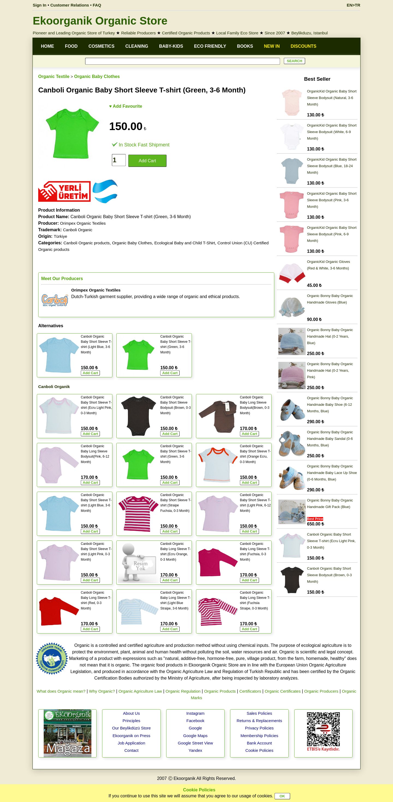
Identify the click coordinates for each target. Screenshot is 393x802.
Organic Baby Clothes (97, 76)
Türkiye (60, 236)
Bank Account (259, 743)
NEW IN (272, 46)
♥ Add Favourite (125, 106)
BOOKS (245, 46)
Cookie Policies (259, 750)
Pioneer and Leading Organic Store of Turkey (74, 33)
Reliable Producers (138, 33)
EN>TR (353, 5)
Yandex (195, 750)
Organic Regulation (182, 691)
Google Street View (195, 743)
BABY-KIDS (171, 46)
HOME (47, 46)
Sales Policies (259, 713)
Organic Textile (53, 76)
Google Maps (195, 735)
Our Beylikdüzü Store (131, 728)
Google (195, 728)
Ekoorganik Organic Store (100, 21)
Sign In (39, 5)
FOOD (71, 46)
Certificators (250, 691)
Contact (131, 750)
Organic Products (220, 691)
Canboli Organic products (86, 243)
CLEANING (136, 46)
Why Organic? (102, 691)
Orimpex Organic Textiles (83, 223)
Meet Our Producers (62, 278)
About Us (131, 713)
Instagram (195, 713)
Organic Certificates (283, 691)
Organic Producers (321, 691)
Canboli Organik (54, 386)
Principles (131, 720)
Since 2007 (274, 33)
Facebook (195, 720)
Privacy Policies (259, 728)
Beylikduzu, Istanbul (309, 33)
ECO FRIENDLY (210, 46)
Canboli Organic (78, 229)
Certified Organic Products (186, 33)
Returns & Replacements (259, 720)
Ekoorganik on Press (131, 735)
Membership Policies (259, 735)
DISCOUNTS (303, 46)
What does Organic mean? (61, 691)
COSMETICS (101, 46)
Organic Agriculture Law (140, 691)
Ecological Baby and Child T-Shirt (184, 243)
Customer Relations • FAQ (75, 5)
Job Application (131, 743)
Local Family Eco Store (237, 33)
